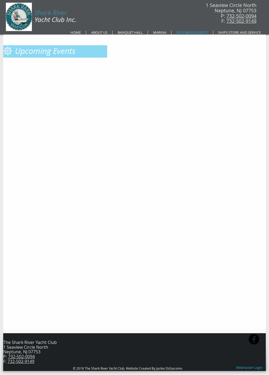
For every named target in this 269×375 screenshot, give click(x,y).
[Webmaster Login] (249, 367)
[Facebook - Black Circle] (254, 339)
